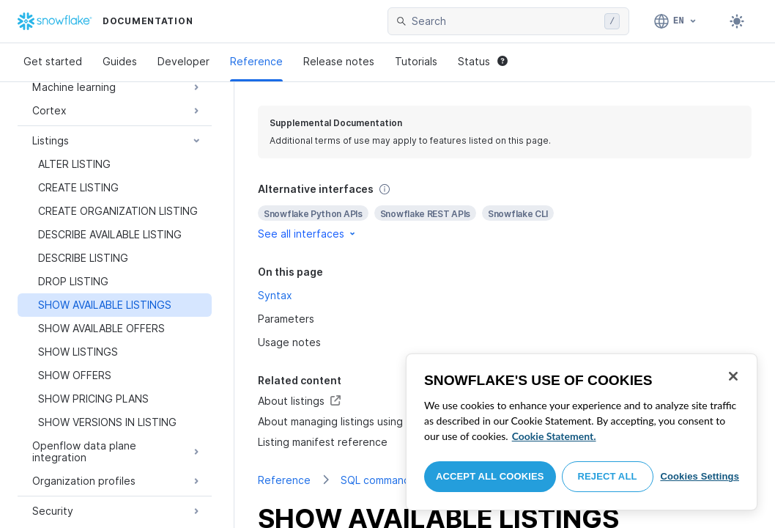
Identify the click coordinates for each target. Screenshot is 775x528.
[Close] (733, 376)
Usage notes (289, 342)
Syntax (275, 295)
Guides (120, 61)
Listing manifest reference (323, 442)
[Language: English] (676, 21)
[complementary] (505, 211)
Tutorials (416, 61)
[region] (581, 431)
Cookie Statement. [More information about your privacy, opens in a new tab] (554, 436)
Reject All (607, 476)
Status (483, 61)
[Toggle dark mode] (737, 21)
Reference (256, 61)
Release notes (338, 61)
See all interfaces (307, 233)
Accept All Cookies (490, 476)
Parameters (286, 318)
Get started (52, 61)
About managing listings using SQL (342, 421)
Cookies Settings (699, 476)
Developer (183, 61)
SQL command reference (402, 480)
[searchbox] (505, 21)
